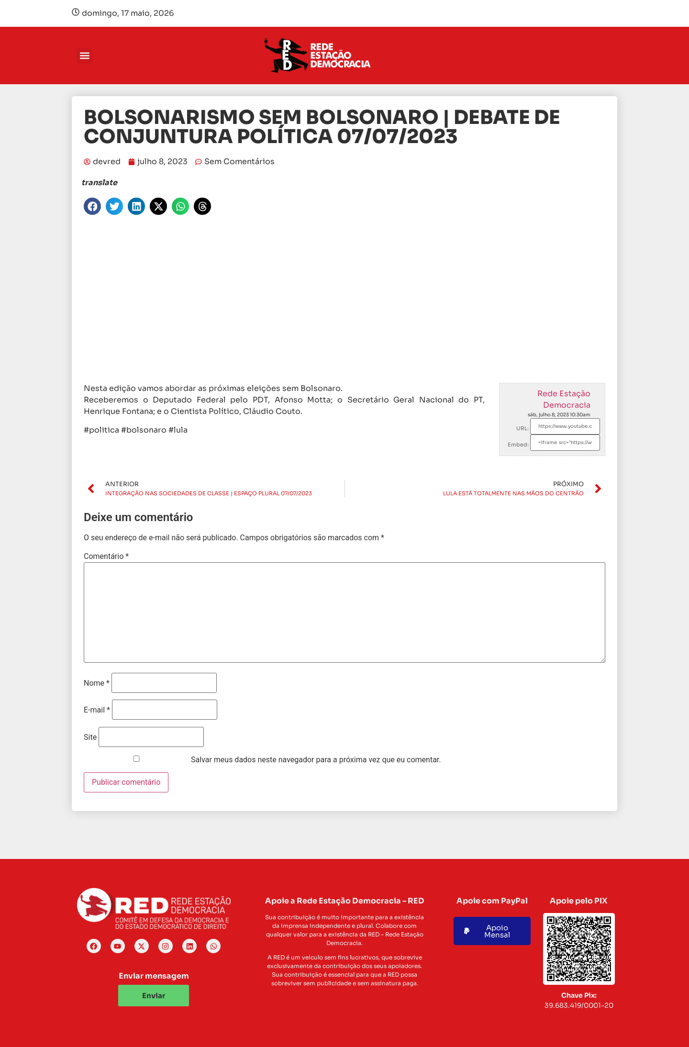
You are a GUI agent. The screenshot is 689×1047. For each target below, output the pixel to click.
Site (90, 737)
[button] (84, 56)
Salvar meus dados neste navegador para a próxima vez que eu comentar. (316, 760)
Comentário (106, 556)
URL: (522, 428)
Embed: (518, 444)
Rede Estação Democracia (563, 399)
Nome (97, 683)
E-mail (97, 710)
